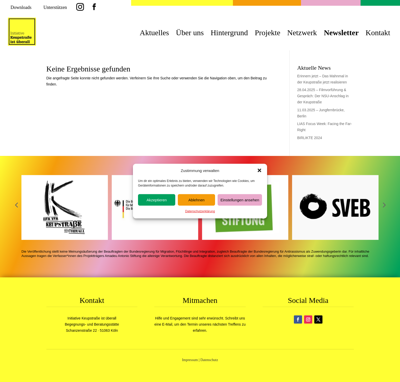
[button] (259, 170)
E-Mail (167, 324)
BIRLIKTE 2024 (309, 138)
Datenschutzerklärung (200, 211)
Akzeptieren (156, 200)
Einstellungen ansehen (239, 200)
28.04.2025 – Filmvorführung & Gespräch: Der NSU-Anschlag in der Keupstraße (323, 96)
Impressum (190, 360)
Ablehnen (196, 200)
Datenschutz (209, 360)
